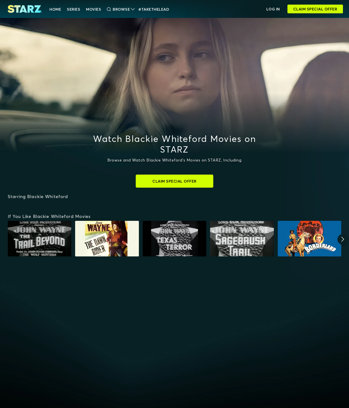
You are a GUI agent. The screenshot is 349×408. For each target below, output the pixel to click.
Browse (121, 9)
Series (73, 9)
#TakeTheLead (153, 9)
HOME (55, 9)
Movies (93, 9)
